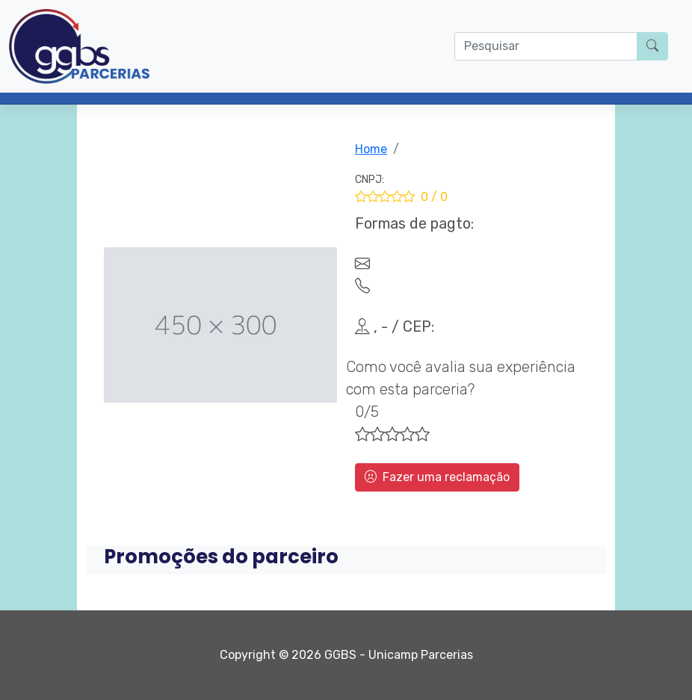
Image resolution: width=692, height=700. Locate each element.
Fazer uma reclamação (437, 477)
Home (371, 149)
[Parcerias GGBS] (79, 46)
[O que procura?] (545, 46)
